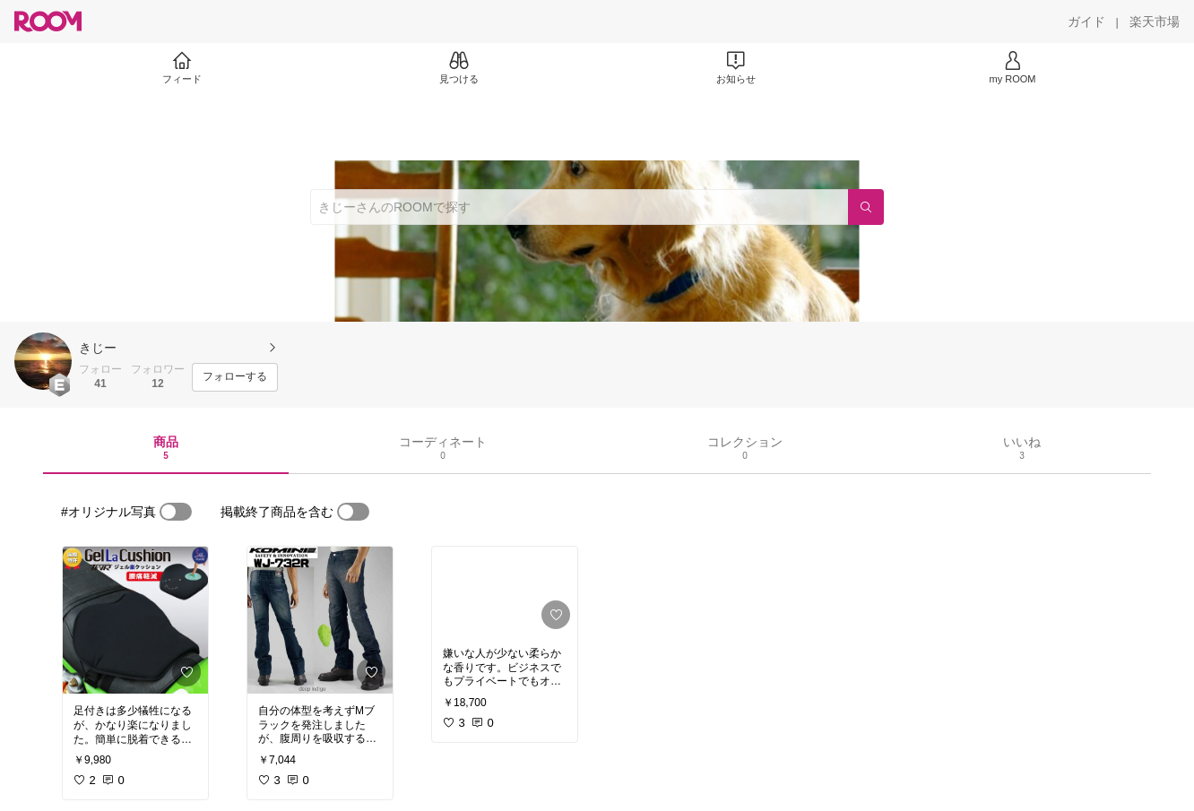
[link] (135, 620)
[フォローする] (235, 377)
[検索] (866, 207)
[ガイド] (1086, 21)
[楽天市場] (1154, 21)
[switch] (176, 512)
